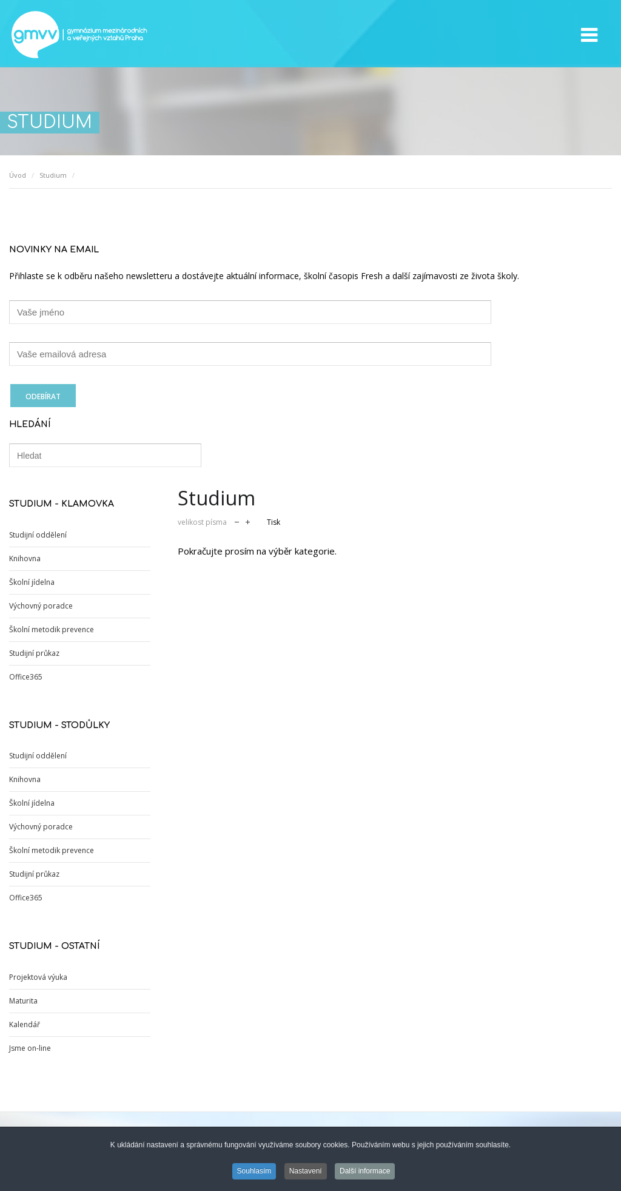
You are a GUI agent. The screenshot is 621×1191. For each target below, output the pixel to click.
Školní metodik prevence (51, 629)
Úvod (17, 175)
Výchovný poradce (41, 606)
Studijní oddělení (38, 535)
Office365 (25, 677)
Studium (53, 175)
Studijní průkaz (34, 653)
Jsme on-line (30, 1048)
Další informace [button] (365, 1172)
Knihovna (25, 558)
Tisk (273, 522)
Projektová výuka (38, 977)
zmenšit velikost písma (236, 520)
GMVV (79, 34)
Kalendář (24, 1024)
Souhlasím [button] (254, 1172)
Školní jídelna (32, 582)
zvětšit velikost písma (247, 520)
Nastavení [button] (305, 1172)
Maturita (23, 1001)
